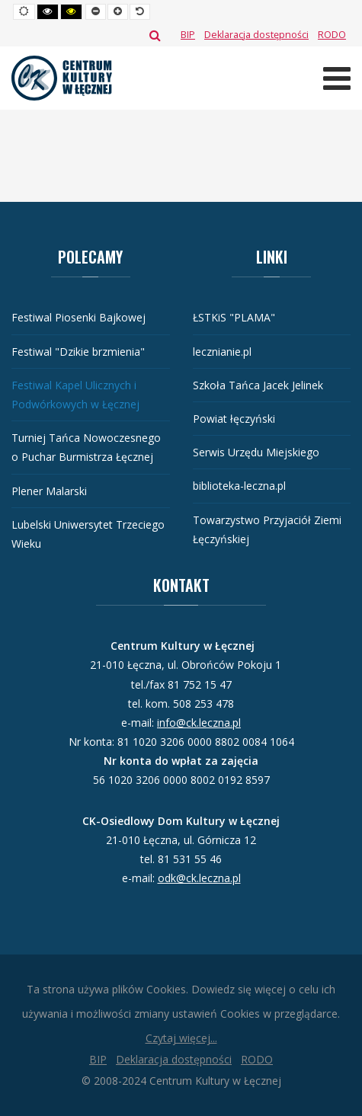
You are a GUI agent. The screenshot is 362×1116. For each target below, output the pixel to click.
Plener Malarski (49, 491)
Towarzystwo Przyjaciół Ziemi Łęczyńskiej (267, 529)
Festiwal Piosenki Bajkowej (78, 317)
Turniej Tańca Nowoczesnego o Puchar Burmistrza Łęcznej (86, 447)
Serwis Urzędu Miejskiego (256, 452)
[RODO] (332, 34)
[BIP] (188, 34)
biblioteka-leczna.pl (239, 485)
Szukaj (155, 35)
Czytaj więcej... (181, 1038)
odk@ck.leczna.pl (199, 878)
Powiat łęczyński (234, 418)
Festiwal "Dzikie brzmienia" (78, 351)
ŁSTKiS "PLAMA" (234, 317)
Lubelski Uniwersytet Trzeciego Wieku (88, 534)
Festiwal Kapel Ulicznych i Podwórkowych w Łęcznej (75, 394)
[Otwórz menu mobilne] (337, 78)
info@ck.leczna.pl (199, 722)
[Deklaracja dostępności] (256, 34)
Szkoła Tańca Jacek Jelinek (258, 385)
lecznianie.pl (222, 351)
